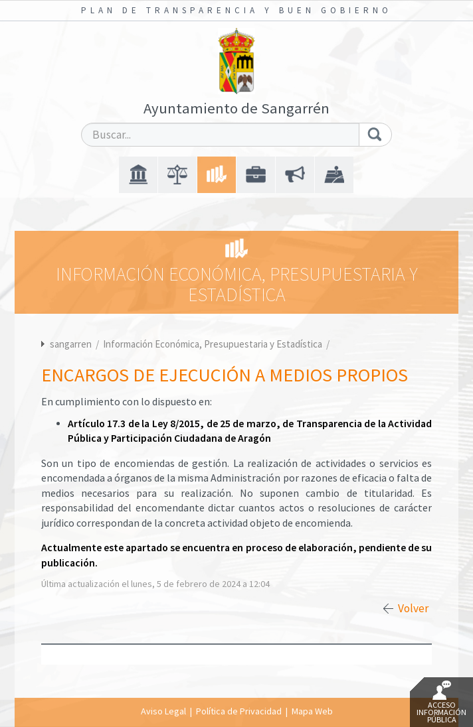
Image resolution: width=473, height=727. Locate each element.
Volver (413, 608)
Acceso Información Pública (441, 702)
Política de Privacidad (239, 711)
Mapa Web (312, 711)
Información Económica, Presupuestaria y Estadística (213, 344)
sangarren (71, 344)
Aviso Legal (163, 711)
